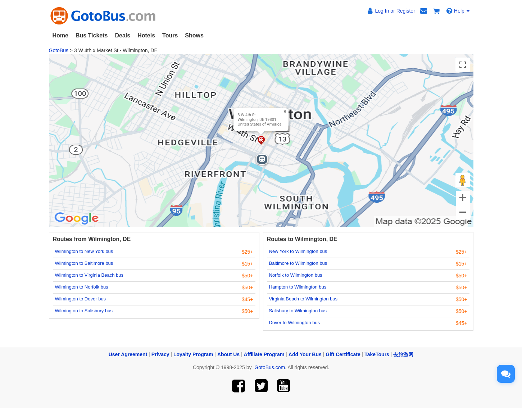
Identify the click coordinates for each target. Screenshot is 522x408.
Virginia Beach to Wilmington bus (303, 299)
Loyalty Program (193, 354)
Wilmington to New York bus (84, 251)
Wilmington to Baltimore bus (84, 263)
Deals (122, 35)
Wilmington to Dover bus (80, 299)
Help (458, 11)
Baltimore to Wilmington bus (298, 263)
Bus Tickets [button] (92, 35)
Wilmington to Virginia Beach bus (89, 275)
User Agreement (128, 354)
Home (60, 35)
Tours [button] (170, 35)
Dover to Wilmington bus (294, 322)
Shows (194, 35)
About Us (228, 354)
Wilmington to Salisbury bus (84, 310)
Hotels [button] (146, 35)
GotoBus (58, 50)
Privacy (160, 354)
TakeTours (376, 354)
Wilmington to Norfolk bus (81, 287)
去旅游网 (403, 354)
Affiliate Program (264, 354)
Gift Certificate (343, 354)
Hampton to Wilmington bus (298, 287)
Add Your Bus (305, 354)
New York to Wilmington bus (298, 251)
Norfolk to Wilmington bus (295, 275)
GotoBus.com (269, 367)
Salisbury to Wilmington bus (298, 310)
